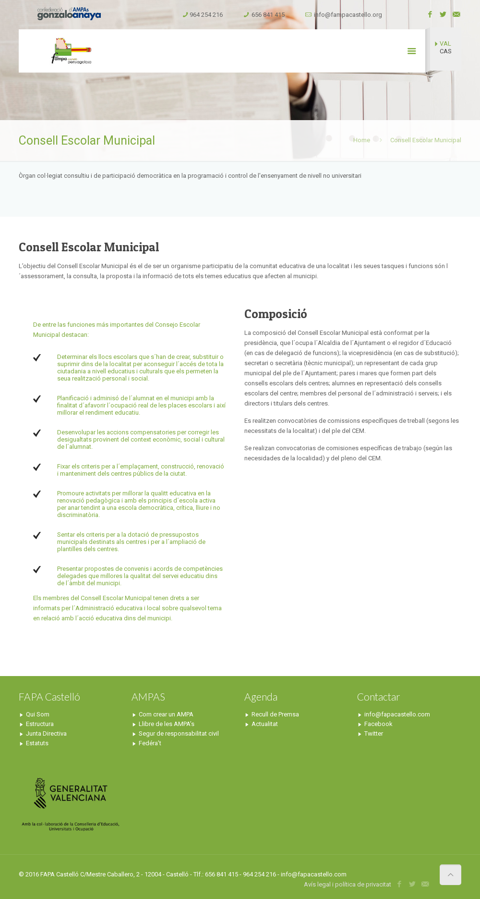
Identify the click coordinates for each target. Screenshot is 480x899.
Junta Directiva (46, 733)
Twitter (373, 733)
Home (361, 140)
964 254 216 (206, 14)
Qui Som (37, 714)
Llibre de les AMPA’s (166, 723)
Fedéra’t (150, 743)
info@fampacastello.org (348, 14)
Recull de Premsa (275, 714)
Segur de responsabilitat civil (179, 733)
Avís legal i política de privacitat (347, 884)
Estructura (40, 723)
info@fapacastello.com (397, 714)
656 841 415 (268, 14)
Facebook (378, 723)
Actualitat (265, 723)
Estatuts (37, 743)
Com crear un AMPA (166, 714)
